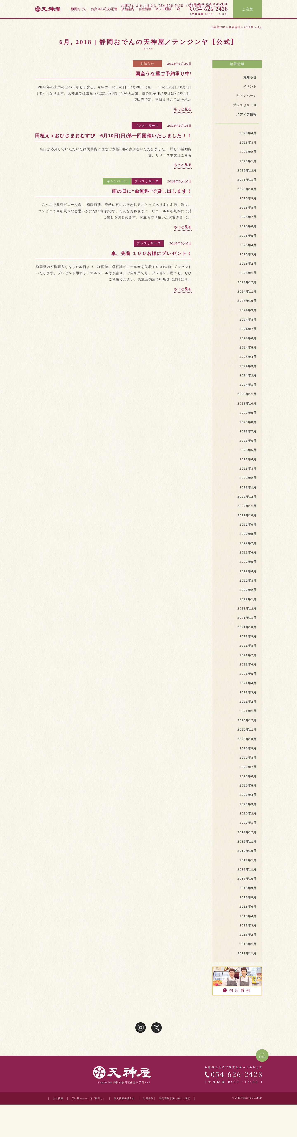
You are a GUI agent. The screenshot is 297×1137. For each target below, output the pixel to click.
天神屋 (58, 10)
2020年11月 (247, 748)
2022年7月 (248, 556)
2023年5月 (248, 460)
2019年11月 (247, 862)
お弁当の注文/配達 (104, 10)
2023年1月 (248, 498)
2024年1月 (248, 393)
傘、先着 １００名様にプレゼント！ (151, 253)
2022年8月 (248, 546)
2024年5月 (248, 355)
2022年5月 (248, 575)
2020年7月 (248, 786)
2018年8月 (248, 920)
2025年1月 (248, 278)
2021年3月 (248, 709)
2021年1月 (248, 728)
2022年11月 (247, 517)
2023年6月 (248, 450)
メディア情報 (246, 115)
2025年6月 (248, 230)
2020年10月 (247, 757)
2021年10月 (247, 642)
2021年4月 (248, 700)
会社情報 (144, 10)
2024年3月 (248, 374)
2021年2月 (248, 719)
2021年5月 (248, 690)
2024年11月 (247, 297)
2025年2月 (248, 268)
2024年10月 (247, 307)
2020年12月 (247, 738)
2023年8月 (248, 431)
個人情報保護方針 (120, 1123)
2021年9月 (248, 652)
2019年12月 (247, 853)
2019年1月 (248, 882)
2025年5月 (248, 240)
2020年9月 (248, 767)
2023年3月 (248, 479)
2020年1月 (248, 843)
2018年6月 (248, 930)
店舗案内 (127, 10)
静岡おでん (79, 10)
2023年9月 (248, 422)
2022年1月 (248, 613)
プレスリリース (147, 125)
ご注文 (248, 10)
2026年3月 (248, 144)
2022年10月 (247, 527)
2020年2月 (248, 834)
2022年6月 (248, 565)
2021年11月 (247, 633)
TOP (261, 1082)
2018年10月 (247, 901)
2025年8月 (248, 211)
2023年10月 (247, 412)
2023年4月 (248, 469)
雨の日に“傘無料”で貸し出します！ (152, 191)
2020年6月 (248, 796)
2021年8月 (248, 661)
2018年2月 (248, 958)
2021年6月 (248, 680)
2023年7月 (248, 441)
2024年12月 (247, 287)
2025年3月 (248, 259)
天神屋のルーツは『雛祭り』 (82, 1123)
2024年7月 (248, 335)
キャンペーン (117, 181)
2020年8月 (248, 776)
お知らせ (147, 63)
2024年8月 (248, 326)
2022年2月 (248, 604)
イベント (249, 86)
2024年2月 (248, 383)
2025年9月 (248, 201)
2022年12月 (247, 508)
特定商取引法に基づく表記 (173, 1123)
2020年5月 (248, 805)
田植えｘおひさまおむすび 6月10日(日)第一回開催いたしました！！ (113, 135)
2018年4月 (248, 939)
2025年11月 (247, 182)
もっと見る (183, 109)
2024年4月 (248, 364)
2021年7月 (248, 671)
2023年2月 (248, 489)
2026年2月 (248, 153)
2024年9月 (248, 316)
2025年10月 (247, 192)
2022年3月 (248, 594)
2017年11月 (247, 978)
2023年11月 (247, 403)
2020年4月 (248, 815)
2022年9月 (248, 537)
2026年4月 (248, 134)
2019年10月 (247, 872)
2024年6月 (248, 345)
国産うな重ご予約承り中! (164, 73)
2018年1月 (248, 968)
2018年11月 (247, 891)
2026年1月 (248, 163)
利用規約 (145, 1123)
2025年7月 (248, 220)
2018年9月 (248, 910)
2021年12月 (247, 623)
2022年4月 (248, 585)
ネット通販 (163, 10)
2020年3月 (248, 824)
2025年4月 (248, 249)
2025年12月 (247, 172)
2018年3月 (248, 949)
